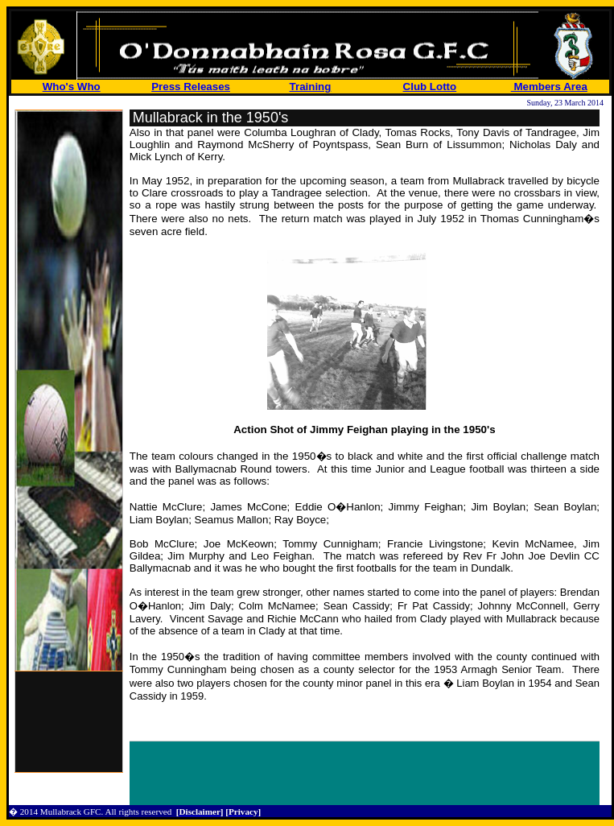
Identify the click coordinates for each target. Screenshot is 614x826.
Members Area (549, 87)
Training (311, 87)
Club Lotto (430, 87)
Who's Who (72, 87)
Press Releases (190, 87)
